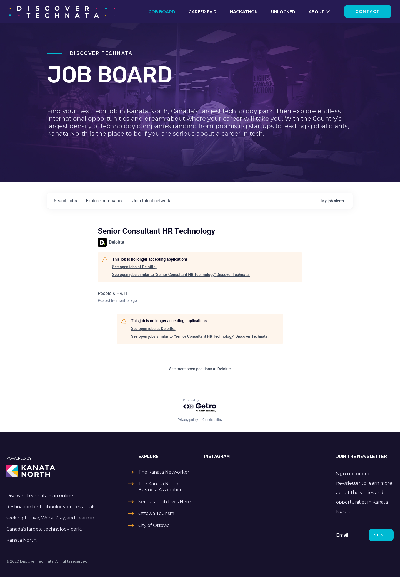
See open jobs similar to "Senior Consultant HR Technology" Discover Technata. (181, 274)
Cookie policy (212, 420)
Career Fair (203, 11)
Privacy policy (188, 420)
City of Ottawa (154, 525)
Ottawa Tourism (156, 513)
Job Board (162, 11)
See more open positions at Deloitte (200, 369)
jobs (65, 200)
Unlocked (283, 11)
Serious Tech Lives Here (164, 501)
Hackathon (244, 11)
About (316, 11)
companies (104, 200)
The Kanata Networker (163, 472)
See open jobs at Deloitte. (134, 267)
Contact (368, 11)
